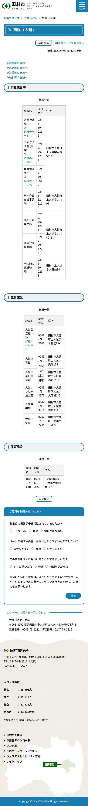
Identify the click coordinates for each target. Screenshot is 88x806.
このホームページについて (22, 751)
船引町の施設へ (18, 77)
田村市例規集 (14, 735)
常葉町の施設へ (18, 72)
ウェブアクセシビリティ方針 (23, 756)
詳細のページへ (29, 133)
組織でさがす (12, 18)
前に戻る (43, 43)
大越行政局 (30, 18)
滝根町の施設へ (18, 63)
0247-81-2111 (18, 661)
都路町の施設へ (18, 68)
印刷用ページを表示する (69, 43)
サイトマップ (14, 761)
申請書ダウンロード (18, 740)
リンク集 (11, 745)
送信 (73, 595)
